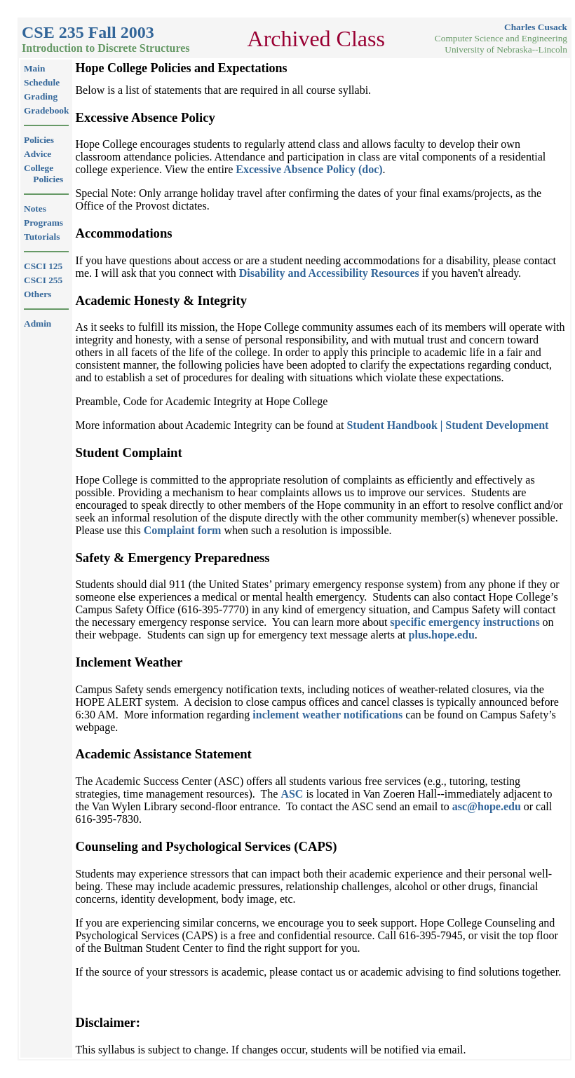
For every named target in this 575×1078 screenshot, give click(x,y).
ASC (291, 794)
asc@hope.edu (486, 806)
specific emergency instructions (464, 622)
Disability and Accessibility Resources (329, 273)
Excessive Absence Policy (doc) (309, 169)
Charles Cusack (535, 27)
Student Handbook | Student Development (447, 425)
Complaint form (183, 530)
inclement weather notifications (327, 715)
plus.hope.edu (442, 635)
